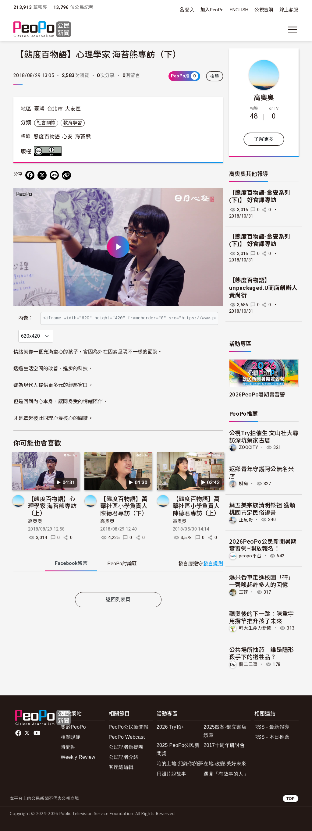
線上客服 (288, 9)
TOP (290, 798)
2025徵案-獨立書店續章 (225, 731)
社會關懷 (46, 123)
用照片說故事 (171, 773)
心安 (67, 136)
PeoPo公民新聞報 (129, 727)
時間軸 (68, 747)
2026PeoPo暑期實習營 (257, 394)
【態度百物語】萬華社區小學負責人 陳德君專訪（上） (196, 518)
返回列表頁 (118, 613)
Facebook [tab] (71, 577)
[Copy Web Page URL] (66, 175)
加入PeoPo (212, 9)
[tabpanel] (118, 596)
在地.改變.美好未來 (225, 763)
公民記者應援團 (126, 747)
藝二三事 (248, 664)
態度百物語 (47, 136)
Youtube (37, 733)
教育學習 (72, 123)
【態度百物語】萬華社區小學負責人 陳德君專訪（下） (123, 518)
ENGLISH (239, 9)
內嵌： (25, 315)
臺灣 (39, 109)
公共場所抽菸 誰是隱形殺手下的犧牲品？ (261, 653)
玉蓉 (243, 592)
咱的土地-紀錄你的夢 (180, 763)
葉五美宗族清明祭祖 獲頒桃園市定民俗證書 (262, 508)
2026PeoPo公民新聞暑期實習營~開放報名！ (263, 544)
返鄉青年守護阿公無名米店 (261, 472)
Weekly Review (78, 757)
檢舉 (214, 76)
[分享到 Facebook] (29, 175)
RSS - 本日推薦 (271, 737)
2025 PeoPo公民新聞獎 (178, 749)
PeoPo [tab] (122, 577)
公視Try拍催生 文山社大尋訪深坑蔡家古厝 (263, 436)
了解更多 (264, 139)
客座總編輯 (121, 767)
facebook (18, 733)
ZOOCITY (248, 447)
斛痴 (243, 483)
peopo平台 (250, 556)
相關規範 (70, 737)
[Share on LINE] (54, 175)
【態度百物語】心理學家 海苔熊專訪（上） (52, 518)
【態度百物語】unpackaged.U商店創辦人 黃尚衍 (263, 288)
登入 (189, 9)
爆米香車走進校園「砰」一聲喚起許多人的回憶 (261, 580)
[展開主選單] (292, 29)
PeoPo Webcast (127, 737)
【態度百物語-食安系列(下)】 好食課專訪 (259, 196)
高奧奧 (35, 534)
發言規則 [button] (213, 577)
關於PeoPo (73, 727)
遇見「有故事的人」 (226, 773)
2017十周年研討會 (224, 745)
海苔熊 (83, 136)
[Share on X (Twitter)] (42, 175)
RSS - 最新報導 (271, 727)
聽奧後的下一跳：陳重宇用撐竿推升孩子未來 (261, 617)
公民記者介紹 (124, 757)
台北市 (55, 109)
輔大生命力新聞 (255, 628)
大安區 (73, 109)
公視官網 (263, 9)
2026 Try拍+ (170, 727)
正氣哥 (246, 519)
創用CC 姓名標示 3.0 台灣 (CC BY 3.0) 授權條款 (49, 151)
